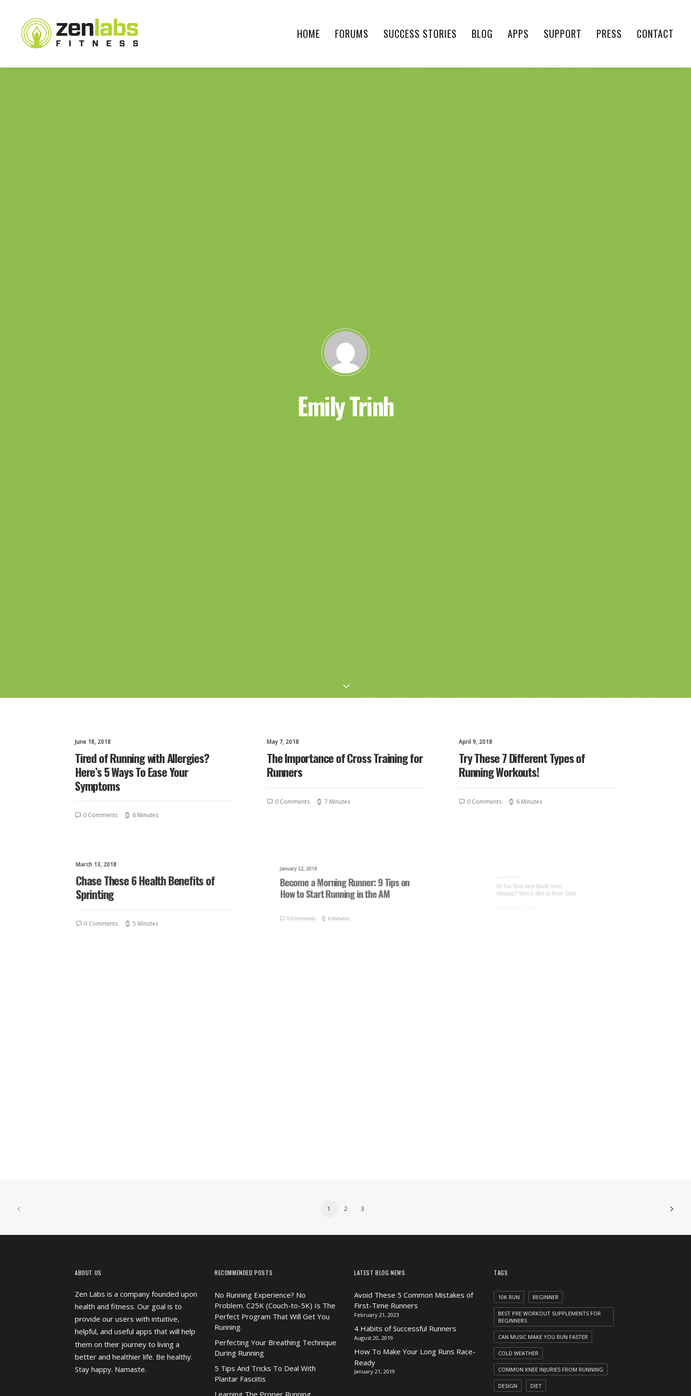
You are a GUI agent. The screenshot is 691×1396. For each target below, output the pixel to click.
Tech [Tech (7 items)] (596, 1287)
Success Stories (420, 33)
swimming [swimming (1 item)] (562, 1287)
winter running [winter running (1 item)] (565, 1304)
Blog (482, 33)
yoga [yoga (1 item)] (505, 1320)
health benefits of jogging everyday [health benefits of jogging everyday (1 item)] (551, 1027)
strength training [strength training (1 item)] (525, 1271)
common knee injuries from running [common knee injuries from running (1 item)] (550, 945)
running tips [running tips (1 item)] (516, 1222)
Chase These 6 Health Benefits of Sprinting (148, 436)
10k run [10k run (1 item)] (509, 873)
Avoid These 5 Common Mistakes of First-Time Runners (413, 876)
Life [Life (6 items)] (590, 1108)
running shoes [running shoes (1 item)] (584, 1206)
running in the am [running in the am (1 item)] (524, 1206)
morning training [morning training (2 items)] (524, 1157)
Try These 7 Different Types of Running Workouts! (522, 312)
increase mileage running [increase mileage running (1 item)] (535, 1108)
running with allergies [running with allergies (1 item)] (532, 1239)
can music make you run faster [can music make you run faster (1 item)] (543, 912)
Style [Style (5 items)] (573, 1271)
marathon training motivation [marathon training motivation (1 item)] (544, 1141)
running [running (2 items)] (579, 1173)
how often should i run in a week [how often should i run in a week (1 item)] (546, 1059)
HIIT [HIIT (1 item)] (503, 1043)
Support (563, 33)
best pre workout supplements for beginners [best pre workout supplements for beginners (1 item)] (549, 893)
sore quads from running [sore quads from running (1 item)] (536, 1255)
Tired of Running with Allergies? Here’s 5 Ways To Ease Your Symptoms (142, 318)
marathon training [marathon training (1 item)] (569, 1124)
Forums (352, 33)
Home (308, 33)
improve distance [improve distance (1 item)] (523, 1092)
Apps (518, 33)
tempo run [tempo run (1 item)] (513, 1304)
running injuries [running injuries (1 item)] (521, 1190)
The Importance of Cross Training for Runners (345, 312)
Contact (655, 33)
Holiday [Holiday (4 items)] (532, 1043)
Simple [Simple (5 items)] (588, 1239)
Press (609, 33)
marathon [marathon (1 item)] (513, 1124)
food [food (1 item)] (505, 1010)
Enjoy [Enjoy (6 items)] (590, 978)
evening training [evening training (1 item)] (522, 994)
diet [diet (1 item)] (536, 961)
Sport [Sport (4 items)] (595, 1255)
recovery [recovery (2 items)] (540, 1173)
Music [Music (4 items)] (506, 1173)
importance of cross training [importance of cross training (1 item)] (541, 1075)
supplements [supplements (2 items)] (516, 1287)
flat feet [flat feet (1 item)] (573, 994)
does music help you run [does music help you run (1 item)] (534, 978)
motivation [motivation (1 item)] (580, 1157)
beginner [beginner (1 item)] (546, 873)
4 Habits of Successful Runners (405, 905)
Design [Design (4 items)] (507, 961)
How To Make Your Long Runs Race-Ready (415, 933)
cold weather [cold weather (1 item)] (518, 929)
